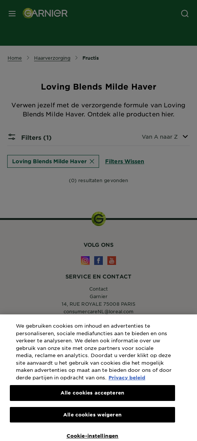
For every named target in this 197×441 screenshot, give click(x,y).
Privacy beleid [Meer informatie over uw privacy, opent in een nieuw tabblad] (127, 382)
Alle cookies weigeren (92, 419)
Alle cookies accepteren (92, 398)
